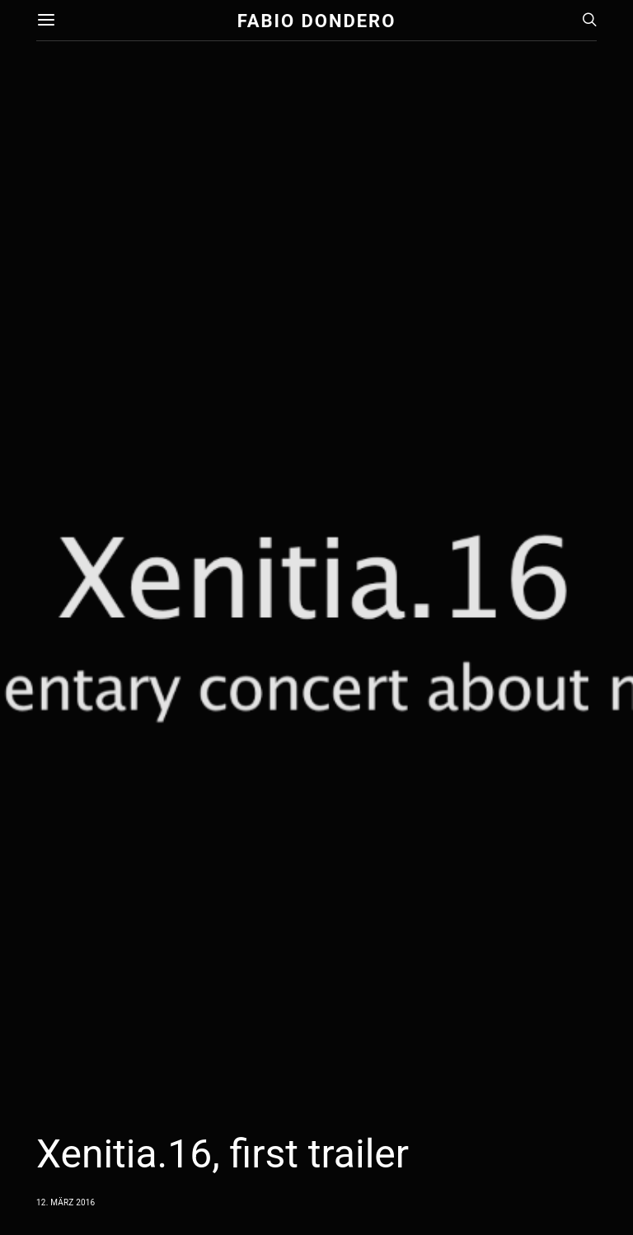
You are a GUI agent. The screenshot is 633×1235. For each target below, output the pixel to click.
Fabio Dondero (316, 20)
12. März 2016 (65, 1202)
